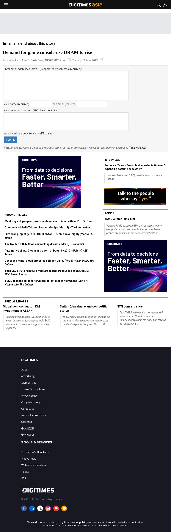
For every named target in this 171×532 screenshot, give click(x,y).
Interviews (112, 159)
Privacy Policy (137, 147)
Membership (28, 382)
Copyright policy (30, 402)
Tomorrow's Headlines (35, 452)
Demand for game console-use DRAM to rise (47, 52)
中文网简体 (27, 435)
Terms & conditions (33, 389)
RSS (23, 478)
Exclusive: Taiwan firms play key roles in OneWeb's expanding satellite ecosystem (135, 167)
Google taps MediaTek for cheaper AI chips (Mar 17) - (47, 227)
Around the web (16, 214)
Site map (26, 421)
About (25, 369)
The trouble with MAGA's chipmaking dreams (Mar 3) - (44, 244)
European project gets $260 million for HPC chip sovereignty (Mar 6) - (49, 236)
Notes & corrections (33, 415)
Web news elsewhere (34, 465)
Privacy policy (29, 395)
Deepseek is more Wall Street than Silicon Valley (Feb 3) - (49, 262)
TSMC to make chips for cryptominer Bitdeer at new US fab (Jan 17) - (47, 282)
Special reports (16, 301)
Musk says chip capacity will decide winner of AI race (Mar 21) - (49, 221)
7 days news (28, 458)
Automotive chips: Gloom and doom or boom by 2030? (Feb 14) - (46, 252)
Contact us (27, 408)
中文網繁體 (27, 428)
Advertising (27, 376)
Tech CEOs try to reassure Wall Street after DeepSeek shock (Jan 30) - (48, 272)
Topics (109, 213)
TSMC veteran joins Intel (119, 218)
